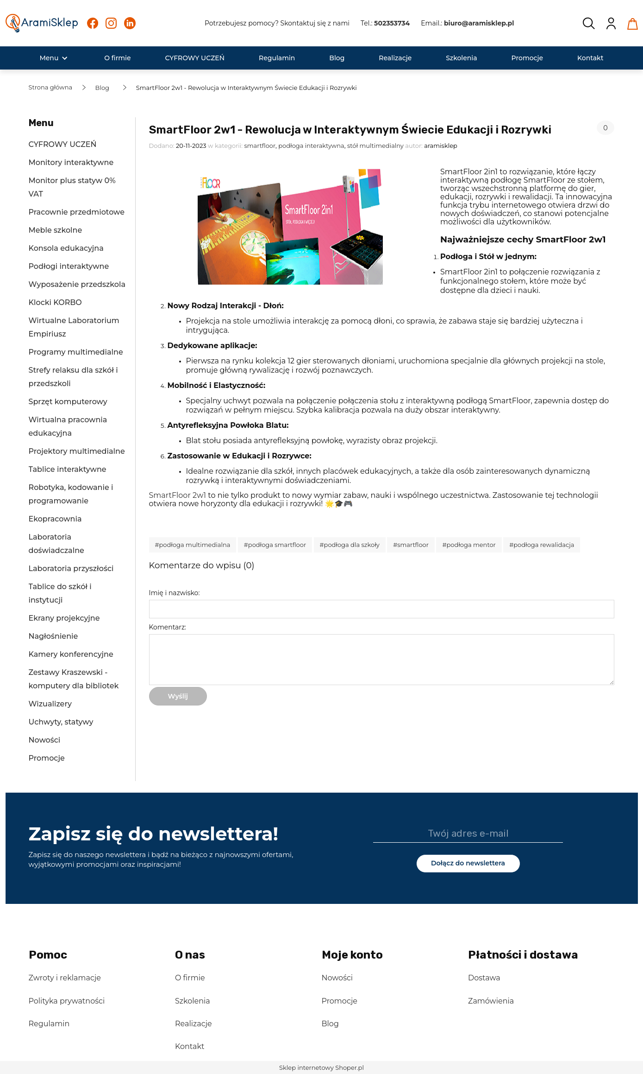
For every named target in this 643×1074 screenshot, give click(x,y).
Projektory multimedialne (77, 451)
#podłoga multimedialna (193, 544)
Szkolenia (192, 1001)
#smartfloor (411, 544)
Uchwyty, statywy (61, 722)
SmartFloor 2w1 (177, 495)
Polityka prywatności (67, 1001)
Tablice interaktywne (67, 469)
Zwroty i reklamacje (65, 977)
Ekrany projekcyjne (64, 618)
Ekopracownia (55, 519)
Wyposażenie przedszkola (77, 284)
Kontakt (190, 1046)
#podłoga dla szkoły (350, 544)
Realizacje (193, 1023)
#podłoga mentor (468, 544)
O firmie (190, 977)
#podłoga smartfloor (275, 544)
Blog (330, 1023)
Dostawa (484, 977)
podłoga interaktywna (311, 145)
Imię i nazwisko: (174, 593)
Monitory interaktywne (71, 162)
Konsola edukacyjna (66, 248)
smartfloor (259, 145)
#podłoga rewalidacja (541, 544)
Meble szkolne (55, 230)
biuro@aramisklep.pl (479, 23)
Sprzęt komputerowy (68, 401)
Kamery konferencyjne (71, 654)
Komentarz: (168, 627)
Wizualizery (50, 703)
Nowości (45, 740)
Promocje (47, 758)
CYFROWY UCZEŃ (63, 144)
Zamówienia (491, 1001)
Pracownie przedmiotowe (77, 212)
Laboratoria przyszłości (71, 568)
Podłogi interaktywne (69, 266)
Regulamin (49, 1023)
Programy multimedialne (76, 352)
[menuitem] (48, 58)
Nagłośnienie (53, 636)
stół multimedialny (375, 145)
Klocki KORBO (55, 302)
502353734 (392, 23)
